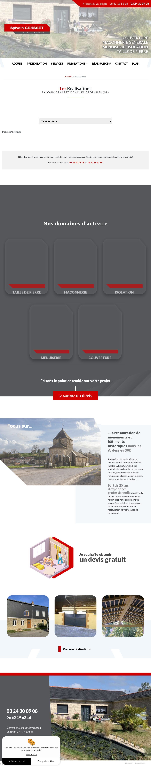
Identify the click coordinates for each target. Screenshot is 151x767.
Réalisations (101, 63)
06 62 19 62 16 (119, 3)
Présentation (37, 63)
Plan (135, 63)
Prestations (76, 63)
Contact (121, 63)
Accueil (17, 63)
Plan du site (128, 763)
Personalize (31, 754)
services (57, 63)
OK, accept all (17, 761)
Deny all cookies (46, 761)
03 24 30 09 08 (76, 162)
